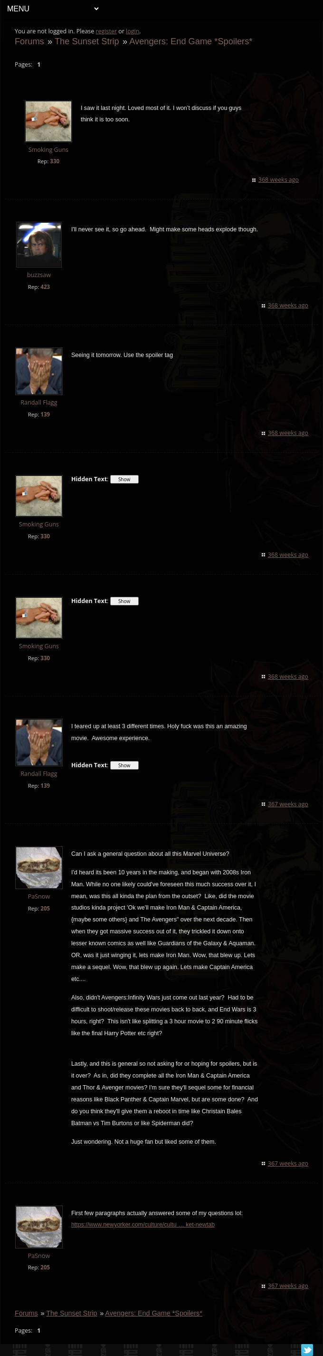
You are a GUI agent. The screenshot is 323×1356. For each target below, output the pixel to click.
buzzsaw (39, 275)
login (132, 31)
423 (45, 286)
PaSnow (39, 896)
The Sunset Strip (87, 41)
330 (54, 161)
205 (45, 908)
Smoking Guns (48, 150)
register (106, 31)
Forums (29, 41)
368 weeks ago (278, 180)
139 (45, 414)
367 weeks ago (288, 804)
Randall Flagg (38, 402)
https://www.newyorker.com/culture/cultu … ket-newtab (143, 1224)
